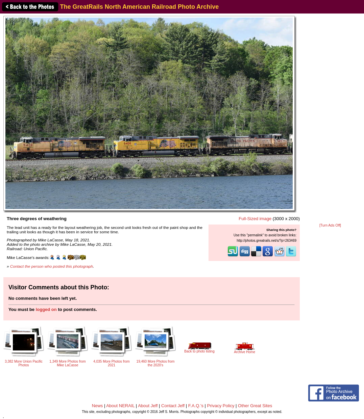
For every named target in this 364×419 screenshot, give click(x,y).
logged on (46, 309)
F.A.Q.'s (195, 405)
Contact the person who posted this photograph (51, 266)
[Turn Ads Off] (330, 225)
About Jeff (147, 405)
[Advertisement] (330, 119)
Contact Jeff (173, 405)
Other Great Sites (255, 405)
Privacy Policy (221, 405)
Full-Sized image (255, 218)
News (97, 405)
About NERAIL (120, 405)
